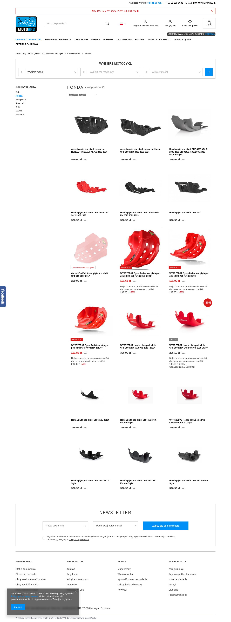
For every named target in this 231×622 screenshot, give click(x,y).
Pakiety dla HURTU (158, 39)
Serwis (95, 39)
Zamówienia (24, 561)
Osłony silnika (73, 53)
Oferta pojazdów (27, 44)
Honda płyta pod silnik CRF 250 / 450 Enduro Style (138, 482)
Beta (18, 92)
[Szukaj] (107, 23)
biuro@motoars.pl (204, 3)
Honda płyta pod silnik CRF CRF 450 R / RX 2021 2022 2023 (139, 214)
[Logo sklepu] (26, 23)
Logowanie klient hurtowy (145, 25)
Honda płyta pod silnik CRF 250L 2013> (90, 420)
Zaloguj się (170, 25)
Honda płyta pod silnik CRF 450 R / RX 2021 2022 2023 (89, 214)
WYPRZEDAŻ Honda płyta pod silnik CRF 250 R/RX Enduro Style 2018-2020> (188, 346)
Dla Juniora (124, 39)
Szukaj (209, 72)
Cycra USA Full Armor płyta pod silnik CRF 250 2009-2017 (89, 274)
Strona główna (33, 53)
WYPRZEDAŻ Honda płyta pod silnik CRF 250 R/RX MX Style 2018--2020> (138, 346)
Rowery (108, 39)
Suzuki (19, 110)
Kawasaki (20, 103)
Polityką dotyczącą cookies (24, 596)
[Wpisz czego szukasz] (77, 23)
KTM (18, 107)
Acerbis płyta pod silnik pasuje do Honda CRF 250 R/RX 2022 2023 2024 (140, 150)
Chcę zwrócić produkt (27, 584)
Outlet (139, 39)
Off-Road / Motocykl (29, 39)
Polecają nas (182, 39)
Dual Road (81, 39)
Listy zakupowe (190, 25)
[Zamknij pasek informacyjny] (212, 11)
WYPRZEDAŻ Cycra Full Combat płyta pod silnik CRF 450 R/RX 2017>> (89, 346)
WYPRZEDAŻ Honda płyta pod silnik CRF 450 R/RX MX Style (187, 421)
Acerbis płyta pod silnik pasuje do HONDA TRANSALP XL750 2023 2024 (89, 150)
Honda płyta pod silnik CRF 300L (185, 212)
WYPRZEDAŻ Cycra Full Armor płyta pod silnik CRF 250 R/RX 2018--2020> (140, 274)
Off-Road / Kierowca (58, 39)
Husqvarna (21, 99)
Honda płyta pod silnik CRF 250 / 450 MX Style (91, 482)
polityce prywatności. (79, 539)
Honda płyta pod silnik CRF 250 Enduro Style (188, 482)
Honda (19, 96)
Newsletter (115, 512)
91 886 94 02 (177, 3)
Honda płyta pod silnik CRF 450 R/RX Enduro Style (138, 421)
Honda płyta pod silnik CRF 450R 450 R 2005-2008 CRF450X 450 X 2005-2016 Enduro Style (188, 152)
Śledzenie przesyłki (26, 574)
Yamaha (20, 114)
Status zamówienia (26, 568)
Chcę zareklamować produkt (31, 579)
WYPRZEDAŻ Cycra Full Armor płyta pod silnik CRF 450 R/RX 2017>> (189, 274)
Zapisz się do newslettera (165, 525)
